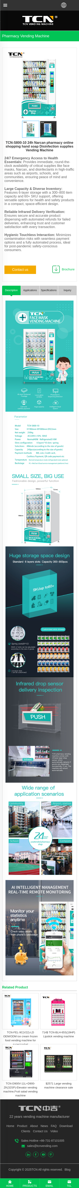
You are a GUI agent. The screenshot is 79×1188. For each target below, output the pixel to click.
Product (22, 1126)
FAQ (54, 1126)
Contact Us (40, 1131)
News (44, 1126)
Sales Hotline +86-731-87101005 (42, 1140)
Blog (67, 1169)
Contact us (20, 269)
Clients (25, 1131)
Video (54, 1131)
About (34, 1126)
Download (65, 1126)
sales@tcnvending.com (42, 1146)
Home (10, 1126)
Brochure (68, 269)
